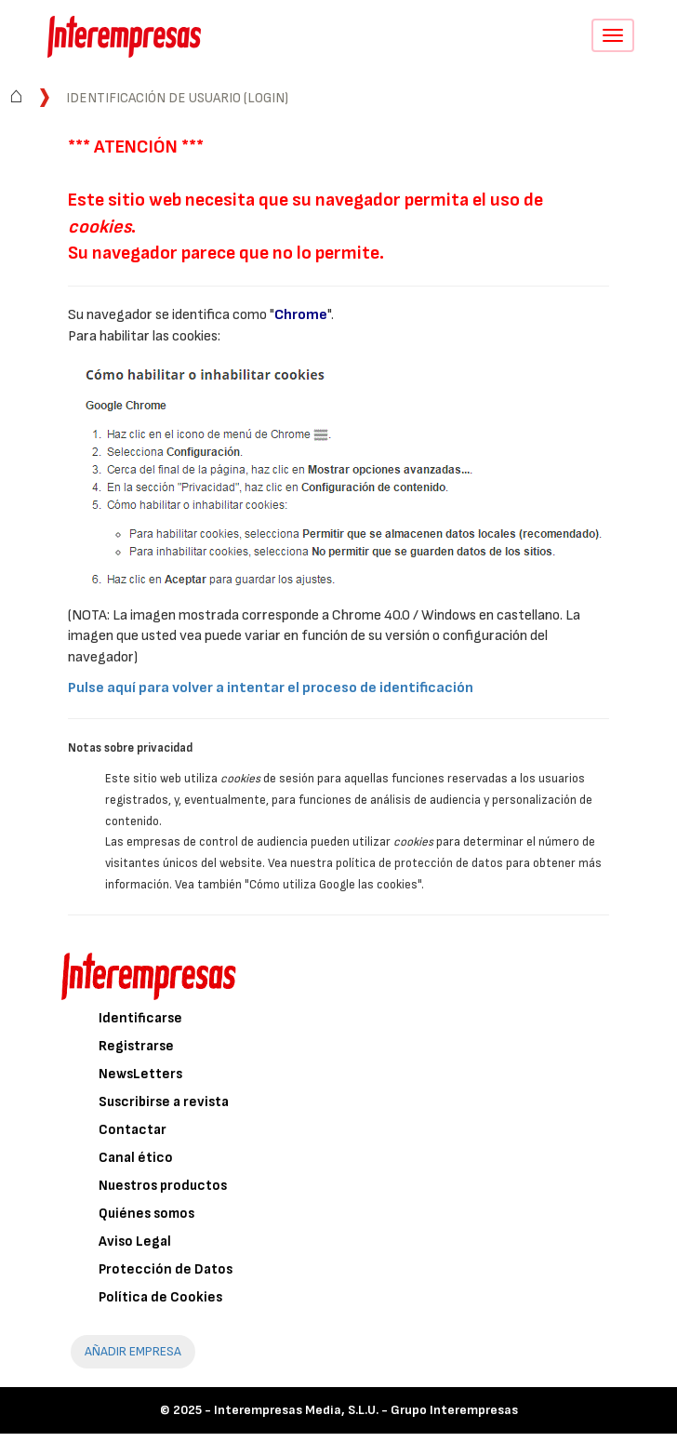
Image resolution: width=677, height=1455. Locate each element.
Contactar (132, 1130)
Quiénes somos (146, 1213)
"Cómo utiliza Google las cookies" (333, 884)
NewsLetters (140, 1074)
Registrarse (136, 1046)
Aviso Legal (135, 1241)
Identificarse (140, 1018)
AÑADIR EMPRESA (133, 1351)
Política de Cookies (160, 1297)
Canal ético (136, 1158)
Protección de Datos (165, 1269)
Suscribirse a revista (164, 1102)
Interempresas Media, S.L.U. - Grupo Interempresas (366, 1410)
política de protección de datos (419, 863)
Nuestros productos (163, 1186)
